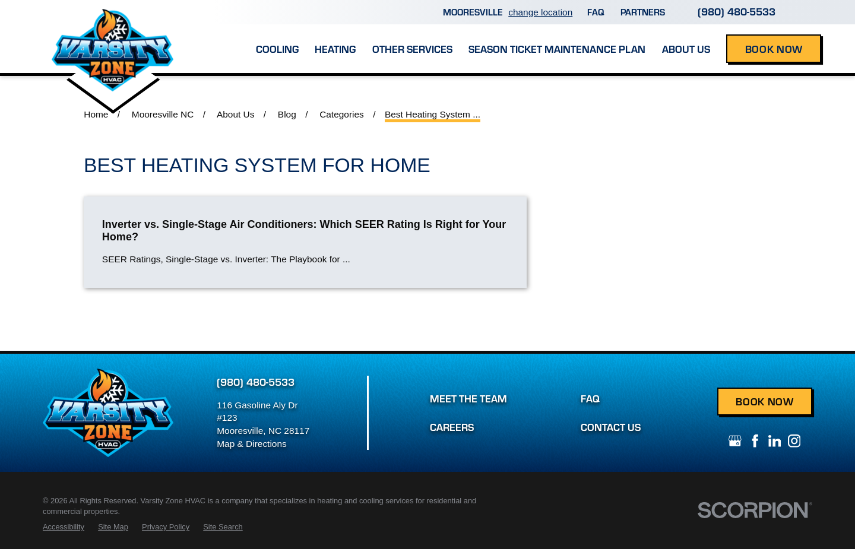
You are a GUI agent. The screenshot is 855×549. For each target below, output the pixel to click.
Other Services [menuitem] (412, 48)
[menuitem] (63, 527)
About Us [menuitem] (686, 48)
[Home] (112, 36)
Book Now (774, 48)
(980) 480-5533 (736, 11)
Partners (642, 12)
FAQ (595, 12)
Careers (452, 426)
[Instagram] (794, 441)
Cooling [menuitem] (277, 48)
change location (540, 12)
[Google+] (735, 441)
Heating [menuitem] (335, 48)
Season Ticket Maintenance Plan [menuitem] (556, 48)
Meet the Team (468, 398)
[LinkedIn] (774, 441)
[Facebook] (755, 441)
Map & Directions (251, 444)
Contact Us (611, 426)
